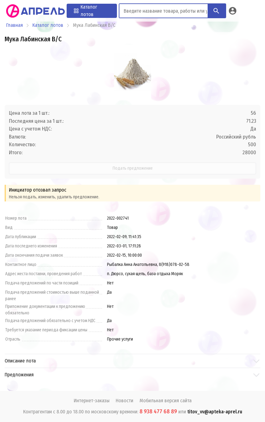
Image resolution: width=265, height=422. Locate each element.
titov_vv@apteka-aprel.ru (214, 412)
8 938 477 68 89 (158, 411)
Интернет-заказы (92, 400)
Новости (124, 400)
